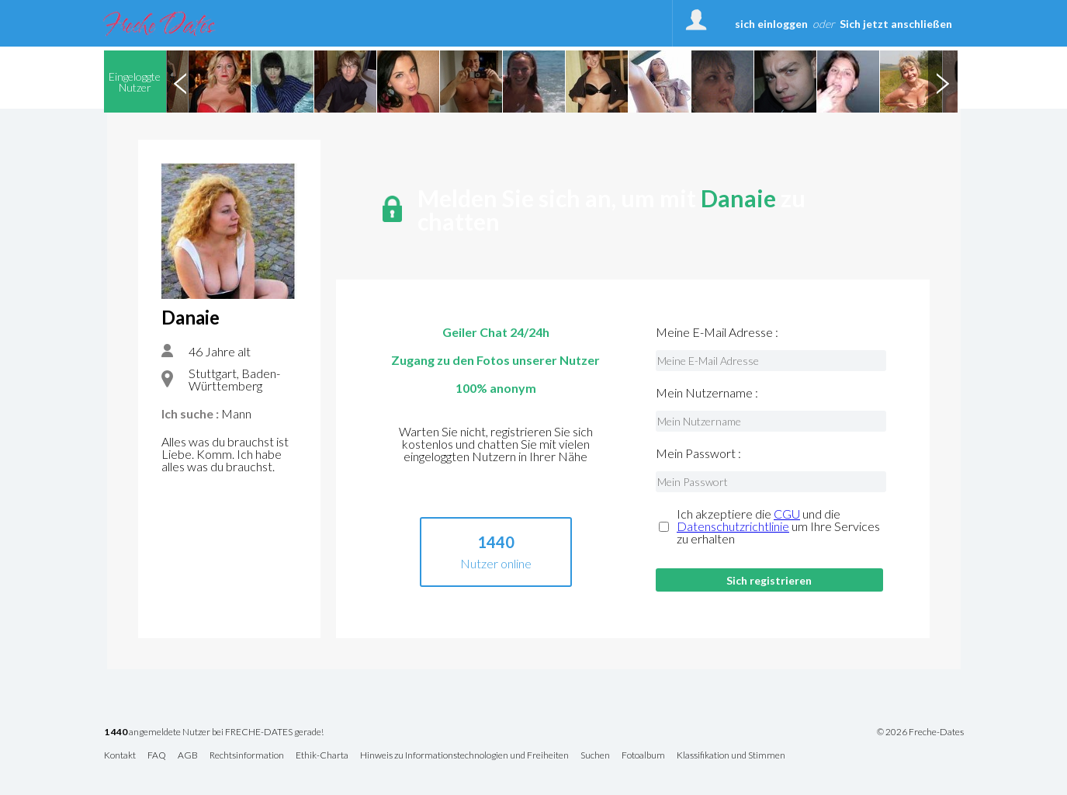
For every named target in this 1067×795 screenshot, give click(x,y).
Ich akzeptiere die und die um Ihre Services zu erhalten (778, 526)
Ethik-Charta (322, 756)
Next (943, 81)
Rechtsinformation (247, 756)
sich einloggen (771, 23)
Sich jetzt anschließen (896, 23)
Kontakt (120, 756)
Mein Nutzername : (707, 393)
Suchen (595, 756)
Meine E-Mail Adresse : (717, 332)
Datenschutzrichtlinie (733, 526)
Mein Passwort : (698, 453)
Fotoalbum (643, 756)
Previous (181, 81)
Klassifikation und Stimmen (731, 756)
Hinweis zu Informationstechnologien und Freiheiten (464, 756)
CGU (787, 513)
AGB (188, 756)
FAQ (156, 756)
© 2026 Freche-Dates (920, 732)
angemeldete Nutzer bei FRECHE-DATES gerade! (214, 732)
